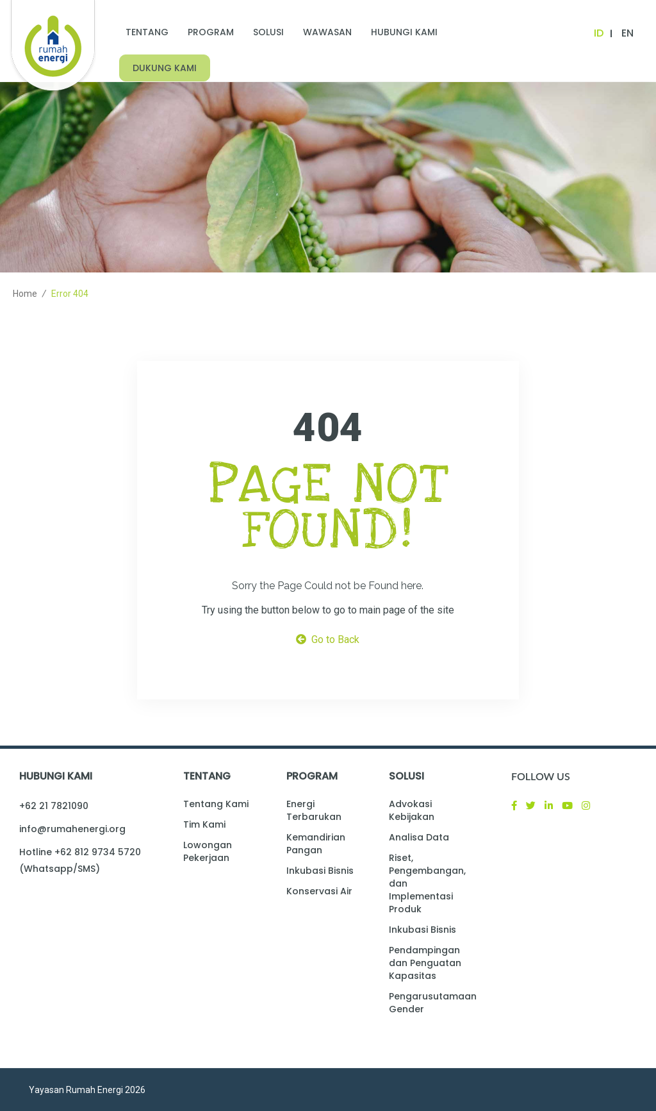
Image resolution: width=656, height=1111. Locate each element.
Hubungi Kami (404, 32)
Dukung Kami (165, 68)
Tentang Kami (216, 804)
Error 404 (69, 293)
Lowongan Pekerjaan (207, 851)
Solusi (268, 32)
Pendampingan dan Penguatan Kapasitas (425, 963)
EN (627, 33)
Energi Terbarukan (313, 810)
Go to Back (327, 639)
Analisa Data (419, 837)
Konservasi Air (319, 891)
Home (25, 293)
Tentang (147, 32)
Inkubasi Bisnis (320, 870)
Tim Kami (204, 824)
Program (211, 32)
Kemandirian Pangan (315, 843)
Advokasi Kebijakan (411, 810)
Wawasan (327, 32)
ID (598, 33)
